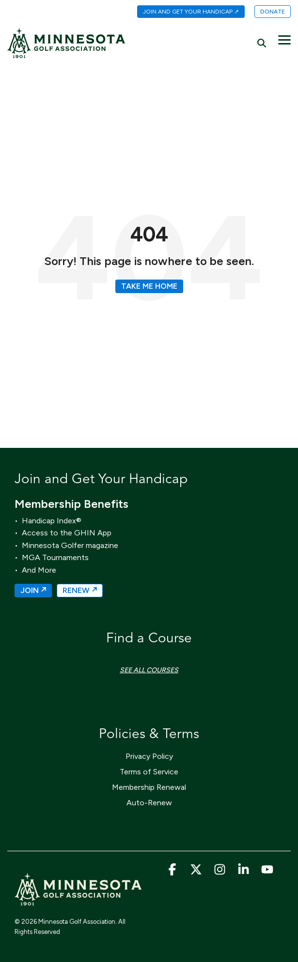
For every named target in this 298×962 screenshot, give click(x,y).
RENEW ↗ (80, 590)
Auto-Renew (149, 802)
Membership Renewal (149, 787)
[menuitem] (186, 12)
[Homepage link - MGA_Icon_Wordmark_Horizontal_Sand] (78, 900)
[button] (284, 39)
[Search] (261, 42)
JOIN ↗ (33, 590)
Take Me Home (149, 286)
